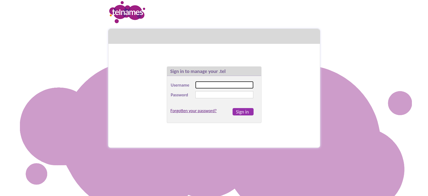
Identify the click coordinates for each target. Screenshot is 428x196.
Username (180, 85)
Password (179, 94)
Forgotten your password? (194, 110)
